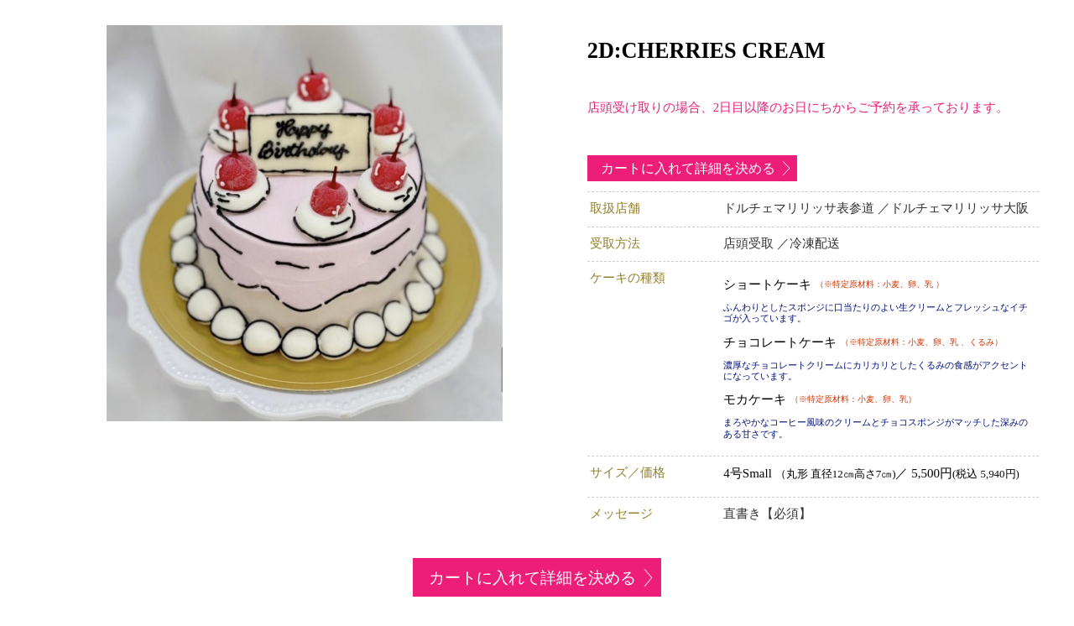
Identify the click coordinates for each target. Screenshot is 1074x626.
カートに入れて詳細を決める (688, 168)
